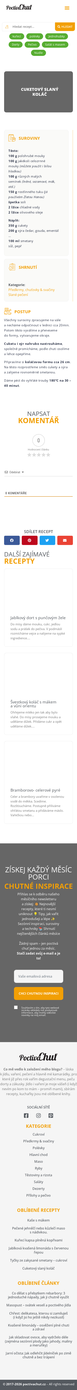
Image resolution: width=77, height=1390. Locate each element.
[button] (67, 8)
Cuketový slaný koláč (38, 1268)
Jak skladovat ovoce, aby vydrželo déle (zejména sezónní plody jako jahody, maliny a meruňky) (38, 1341)
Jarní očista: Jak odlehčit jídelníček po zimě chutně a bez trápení (38, 1355)
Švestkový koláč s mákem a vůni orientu (33, 704)
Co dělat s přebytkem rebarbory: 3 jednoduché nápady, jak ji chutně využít (38, 1295)
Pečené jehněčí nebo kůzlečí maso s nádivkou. (38, 1230)
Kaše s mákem (38, 1220)
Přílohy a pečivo (38, 1195)
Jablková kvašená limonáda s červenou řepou (39, 1250)
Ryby (38, 1168)
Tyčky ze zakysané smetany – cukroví (38, 1260)
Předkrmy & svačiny (38, 1141)
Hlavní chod (38, 1155)
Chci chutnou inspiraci (39, 993)
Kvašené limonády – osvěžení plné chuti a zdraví (38, 1327)
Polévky (39, 1148)
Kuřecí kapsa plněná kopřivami (38, 1240)
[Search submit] (65, 26)
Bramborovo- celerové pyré (35, 790)
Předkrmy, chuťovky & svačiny (31, 289)
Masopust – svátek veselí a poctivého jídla (38, 1305)
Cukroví (39, 1134)
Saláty (38, 1182)
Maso (38, 1161)
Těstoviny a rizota (38, 1175)
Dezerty (38, 1189)
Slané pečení (18, 294)
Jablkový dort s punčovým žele (38, 617)
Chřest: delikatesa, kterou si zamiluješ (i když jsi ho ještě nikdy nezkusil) (38, 1315)
